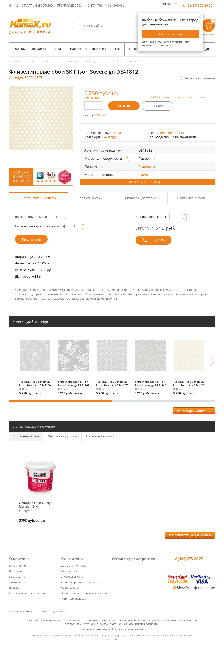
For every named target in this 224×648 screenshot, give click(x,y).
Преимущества (69, 5)
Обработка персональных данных (84, 593)
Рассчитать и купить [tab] (38, 198)
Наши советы (70, 587)
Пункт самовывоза (73, 598)
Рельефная (147, 166)
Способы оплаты (72, 576)
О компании (17, 566)
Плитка (18, 49)
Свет (118, 49)
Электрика (137, 49)
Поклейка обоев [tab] (191, 198)
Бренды (14, 587)
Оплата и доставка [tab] (140, 198)
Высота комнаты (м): (31, 216)
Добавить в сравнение (199, 78)
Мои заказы (115, 5)
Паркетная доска (100, 436)
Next (212, 362)
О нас (14, 5)
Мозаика (39, 49)
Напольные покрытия (88, 49)
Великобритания (173, 132)
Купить (124, 106)
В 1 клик (157, 106)
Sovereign (109, 137)
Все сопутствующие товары (190, 535)
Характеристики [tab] (91, 198)
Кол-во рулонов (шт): (151, 216)
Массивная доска (62, 436)
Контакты (93, 5)
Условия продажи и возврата (80, 582)
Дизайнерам (17, 582)
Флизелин (146, 174)
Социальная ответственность (29, 593)
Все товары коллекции (194, 411)
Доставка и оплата (73, 566)
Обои (56, 49)
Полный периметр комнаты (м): (40, 226)
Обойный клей (26, 436)
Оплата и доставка (38, 5)
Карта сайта (17, 576)
